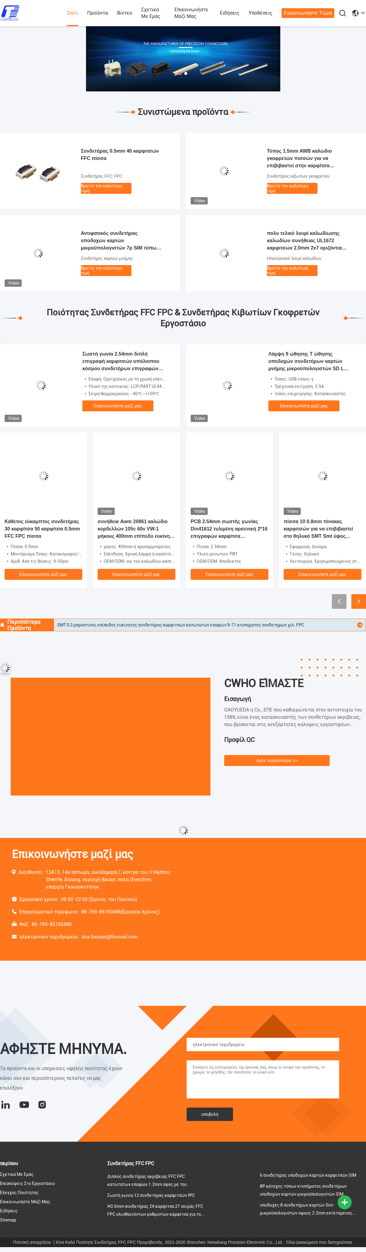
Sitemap (8, 1220)
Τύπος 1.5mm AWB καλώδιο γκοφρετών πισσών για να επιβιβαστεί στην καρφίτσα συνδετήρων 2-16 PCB (299, 158)
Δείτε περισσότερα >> (277, 760)
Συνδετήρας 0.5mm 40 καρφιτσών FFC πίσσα (120, 154)
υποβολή (209, 1114)
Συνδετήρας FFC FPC (101, 176)
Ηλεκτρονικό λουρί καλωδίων (294, 258)
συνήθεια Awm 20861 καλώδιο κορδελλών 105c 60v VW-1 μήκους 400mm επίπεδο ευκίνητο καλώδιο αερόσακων (136, 529)
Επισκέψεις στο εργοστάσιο (27, 1183)
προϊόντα (97, 13)
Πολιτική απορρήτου (32, 1242)
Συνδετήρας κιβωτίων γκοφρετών (298, 176)
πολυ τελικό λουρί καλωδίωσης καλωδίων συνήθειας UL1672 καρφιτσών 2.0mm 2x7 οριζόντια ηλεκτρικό (304, 241)
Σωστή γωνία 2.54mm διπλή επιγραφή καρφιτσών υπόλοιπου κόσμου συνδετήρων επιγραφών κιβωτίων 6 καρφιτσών (120, 361)
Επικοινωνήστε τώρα (308, 13)
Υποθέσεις (260, 13)
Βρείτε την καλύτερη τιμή (101, 188)
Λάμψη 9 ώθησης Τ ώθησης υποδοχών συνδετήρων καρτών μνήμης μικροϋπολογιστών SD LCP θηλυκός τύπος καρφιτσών (309, 361)
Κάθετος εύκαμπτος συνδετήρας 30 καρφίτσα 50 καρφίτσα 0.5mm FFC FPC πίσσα (42, 529)
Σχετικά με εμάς (150, 13)
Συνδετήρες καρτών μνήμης (107, 258)
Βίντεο (124, 13)
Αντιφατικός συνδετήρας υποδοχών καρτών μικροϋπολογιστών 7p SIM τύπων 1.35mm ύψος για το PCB (120, 241)
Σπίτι (72, 13)
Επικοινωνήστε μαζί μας (191, 13)
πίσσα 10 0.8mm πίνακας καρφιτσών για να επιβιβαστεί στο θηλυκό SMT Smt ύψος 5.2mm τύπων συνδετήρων (318, 529)
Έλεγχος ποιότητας (19, 1192)
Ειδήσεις (229, 13)
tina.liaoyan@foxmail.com (109, 937)
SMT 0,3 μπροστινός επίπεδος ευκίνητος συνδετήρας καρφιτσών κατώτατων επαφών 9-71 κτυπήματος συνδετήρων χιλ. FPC (180, 624)
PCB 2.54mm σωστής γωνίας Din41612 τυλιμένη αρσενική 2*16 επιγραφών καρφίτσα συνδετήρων (229, 529)
